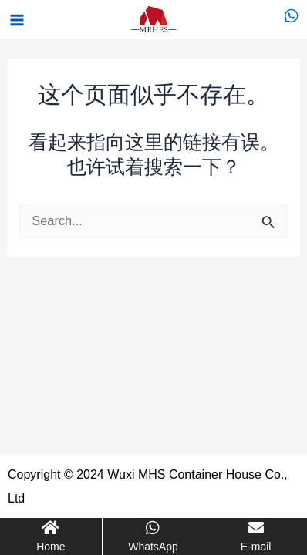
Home (50, 546)
